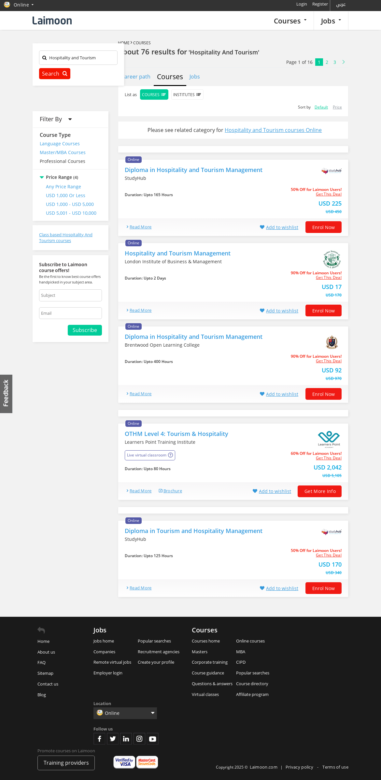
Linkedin (126, 738)
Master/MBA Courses (63, 152)
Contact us (47, 684)
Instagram (139, 738)
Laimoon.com (263, 767)
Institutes (187, 94)
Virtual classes (205, 694)
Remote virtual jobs (112, 662)
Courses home (206, 641)
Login (301, 4)
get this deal (329, 194)
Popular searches (154, 641)
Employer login (107, 673)
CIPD (241, 662)
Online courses (250, 641)
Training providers (66, 762)
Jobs (331, 20)
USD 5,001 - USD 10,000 (71, 213)
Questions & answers (212, 683)
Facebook (99, 738)
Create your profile (156, 662)
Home (124, 43)
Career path (135, 76)
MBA (240, 652)
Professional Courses (62, 161)
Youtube (153, 738)
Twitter (113, 738)
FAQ (41, 662)
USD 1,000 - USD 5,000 (70, 204)
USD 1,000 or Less (65, 195)
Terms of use (335, 767)
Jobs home (103, 641)
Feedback (6, 393)
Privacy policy (300, 767)
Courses (290, 20)
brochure (172, 491)
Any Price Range (63, 186)
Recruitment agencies (158, 652)
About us (46, 652)
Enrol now (323, 227)
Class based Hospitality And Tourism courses (65, 238)
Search (54, 73)
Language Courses (60, 143)
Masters (199, 652)
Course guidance (208, 673)
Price (337, 107)
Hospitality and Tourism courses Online (273, 130)
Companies (104, 652)
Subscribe (85, 330)
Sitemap (45, 673)
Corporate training (210, 662)
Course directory (252, 683)
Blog (41, 695)
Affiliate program (252, 694)
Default (321, 107)
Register (320, 4)
